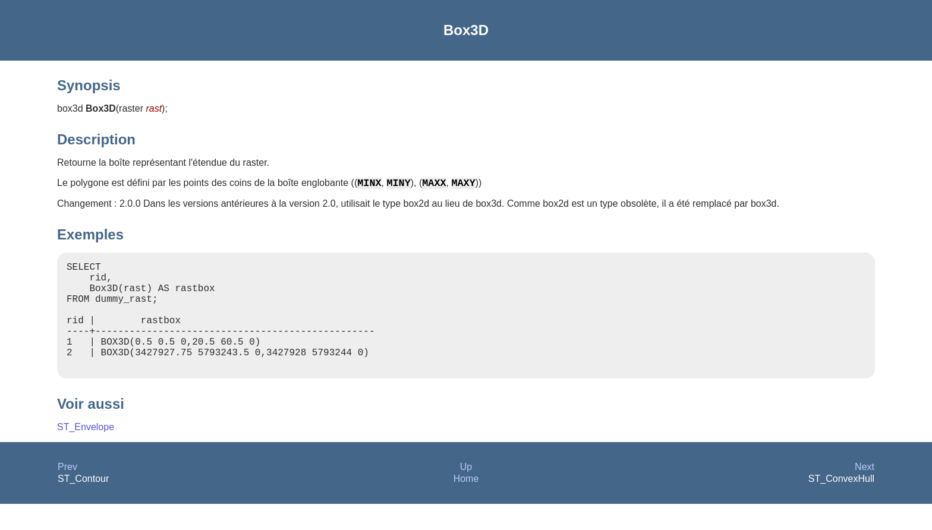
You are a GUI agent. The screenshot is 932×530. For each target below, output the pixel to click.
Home (466, 505)
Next (864, 493)
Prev (67, 493)
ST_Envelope (85, 453)
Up (466, 493)
